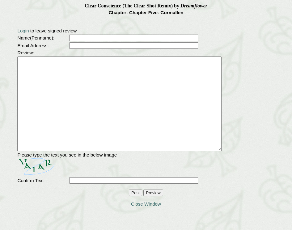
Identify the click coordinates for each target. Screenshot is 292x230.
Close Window (146, 222)
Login (23, 30)
